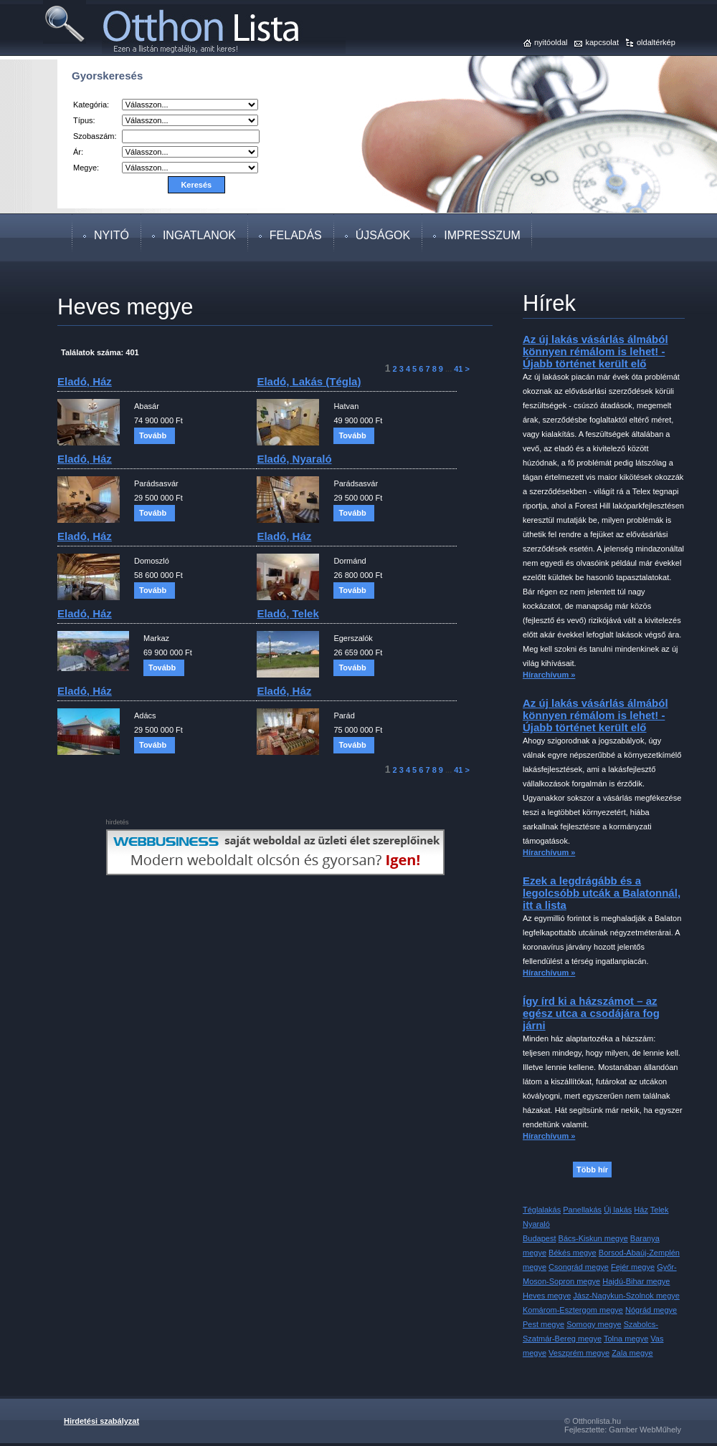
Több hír (592, 1169)
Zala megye (632, 1353)
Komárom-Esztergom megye (573, 1310)
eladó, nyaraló (294, 459)
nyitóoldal (550, 42)
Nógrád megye (651, 1310)
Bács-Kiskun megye (593, 1238)
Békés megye (573, 1252)
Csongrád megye (579, 1267)
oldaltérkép (656, 42)
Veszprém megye (579, 1353)
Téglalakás (542, 1209)
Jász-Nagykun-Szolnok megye (626, 1295)
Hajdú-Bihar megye (636, 1281)
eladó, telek (287, 613)
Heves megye (547, 1295)
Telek (659, 1209)
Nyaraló (536, 1224)
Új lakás (618, 1209)
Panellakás (582, 1209)
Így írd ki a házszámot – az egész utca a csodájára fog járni (591, 1013)
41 (458, 369)
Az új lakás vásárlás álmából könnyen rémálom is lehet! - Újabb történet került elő (595, 351)
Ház (641, 1209)
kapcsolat (601, 42)
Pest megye (543, 1324)
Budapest (539, 1238)
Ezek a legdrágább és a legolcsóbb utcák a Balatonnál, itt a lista (601, 892)
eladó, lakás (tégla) (309, 381)
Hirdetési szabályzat (101, 1421)
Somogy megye (593, 1324)
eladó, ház (84, 381)
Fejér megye (633, 1267)
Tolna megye (626, 1338)
